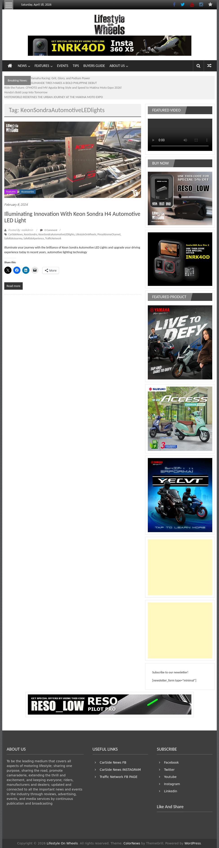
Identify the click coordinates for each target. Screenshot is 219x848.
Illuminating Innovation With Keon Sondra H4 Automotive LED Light (72, 217)
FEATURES (42, 66)
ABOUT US (117, 66)
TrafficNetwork (53, 238)
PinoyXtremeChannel (108, 234)
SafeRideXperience (34, 238)
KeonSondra (30, 234)
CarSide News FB (113, 762)
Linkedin (170, 791)
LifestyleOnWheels (86, 234)
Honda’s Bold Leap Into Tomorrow (25, 92)
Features (10, 191)
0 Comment (48, 230)
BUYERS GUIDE (94, 66)
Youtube (170, 777)
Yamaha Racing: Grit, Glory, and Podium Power (60, 78)
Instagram (172, 784)
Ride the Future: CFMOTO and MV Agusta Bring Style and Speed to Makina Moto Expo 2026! (63, 88)
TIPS (76, 66)
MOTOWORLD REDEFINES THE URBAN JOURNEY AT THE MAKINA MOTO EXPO (53, 97)
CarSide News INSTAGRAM (120, 769)
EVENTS (62, 66)
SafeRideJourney (13, 238)
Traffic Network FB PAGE (118, 777)
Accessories (27, 191)
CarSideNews (15, 234)
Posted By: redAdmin (20, 230)
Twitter (169, 769)
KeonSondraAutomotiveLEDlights (56, 234)
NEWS (22, 66)
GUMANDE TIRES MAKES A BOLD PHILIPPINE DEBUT (64, 83)
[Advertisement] (180, 567)
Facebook (171, 762)
